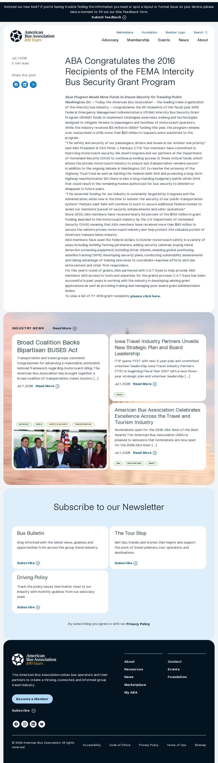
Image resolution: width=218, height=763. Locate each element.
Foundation (149, 32)
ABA (118, 463)
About (202, 40)
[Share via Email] (33, 84)
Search (198, 32)
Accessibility (92, 745)
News (184, 40)
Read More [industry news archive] (62, 328)
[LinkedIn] (33, 724)
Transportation (83, 424)
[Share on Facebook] (16, 84)
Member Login (175, 32)
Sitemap (200, 745)
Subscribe (26, 563)
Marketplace (124, 32)
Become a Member (32, 699)
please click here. (146, 296)
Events (164, 40)
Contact (175, 661)
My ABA (131, 692)
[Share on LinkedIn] (24, 84)
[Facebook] (16, 724)
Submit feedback (106, 17)
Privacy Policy (138, 624)
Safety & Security (58, 424)
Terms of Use (176, 745)
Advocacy (110, 40)
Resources (133, 669)
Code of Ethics (120, 745)
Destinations (134, 463)
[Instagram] (24, 724)
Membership (138, 40)
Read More (45, 386)
